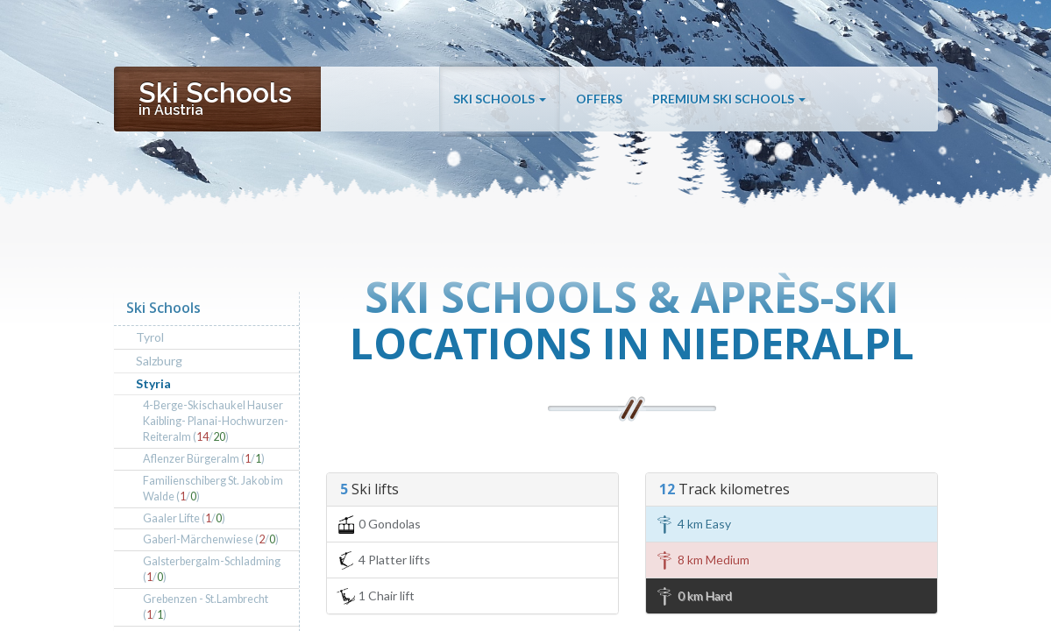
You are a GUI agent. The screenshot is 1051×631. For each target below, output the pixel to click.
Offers (599, 98)
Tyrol (150, 337)
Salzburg (159, 360)
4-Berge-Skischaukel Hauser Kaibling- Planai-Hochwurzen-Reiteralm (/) (215, 421)
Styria (153, 383)
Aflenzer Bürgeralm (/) (204, 458)
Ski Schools (499, 98)
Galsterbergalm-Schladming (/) (212, 569)
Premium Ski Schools (729, 98)
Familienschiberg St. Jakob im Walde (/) (213, 488)
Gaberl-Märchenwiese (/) (211, 539)
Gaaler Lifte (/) (184, 518)
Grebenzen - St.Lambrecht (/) (205, 606)
